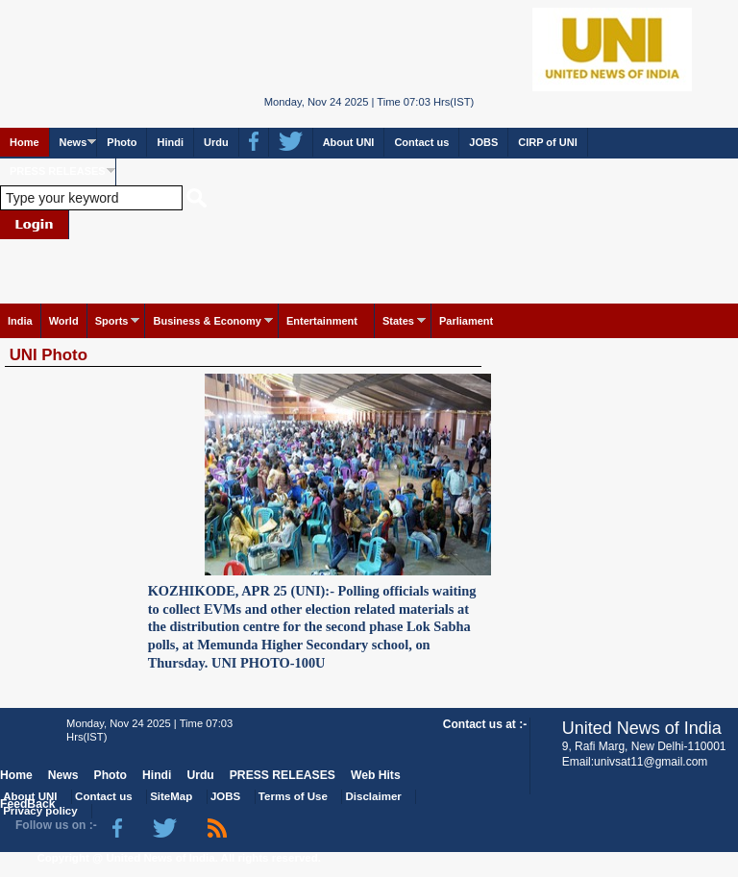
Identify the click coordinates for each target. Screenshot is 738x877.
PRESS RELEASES (58, 171)
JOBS (483, 142)
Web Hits (376, 775)
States (398, 321)
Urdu (216, 142)
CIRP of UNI (548, 142)
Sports (112, 321)
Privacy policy (40, 810)
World (64, 321)
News (73, 142)
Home (24, 142)
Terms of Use (293, 796)
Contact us (421, 142)
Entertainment (321, 321)
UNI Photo (48, 355)
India (20, 321)
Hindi (170, 142)
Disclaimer (374, 796)
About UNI (349, 142)
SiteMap (171, 796)
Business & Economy (206, 321)
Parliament (466, 321)
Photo (121, 142)
